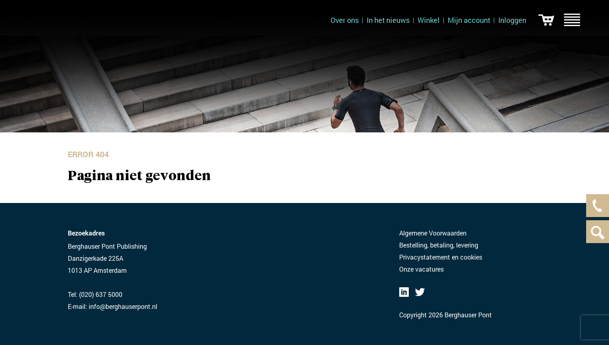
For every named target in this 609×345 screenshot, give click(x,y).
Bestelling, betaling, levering (438, 245)
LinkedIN (404, 292)
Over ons (345, 20)
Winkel (429, 20)
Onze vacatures (421, 269)
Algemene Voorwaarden (433, 233)
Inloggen (512, 20)
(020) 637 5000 (100, 294)
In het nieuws (388, 20)
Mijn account (469, 20)
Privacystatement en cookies (440, 257)
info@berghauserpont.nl (123, 306)
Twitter (420, 292)
